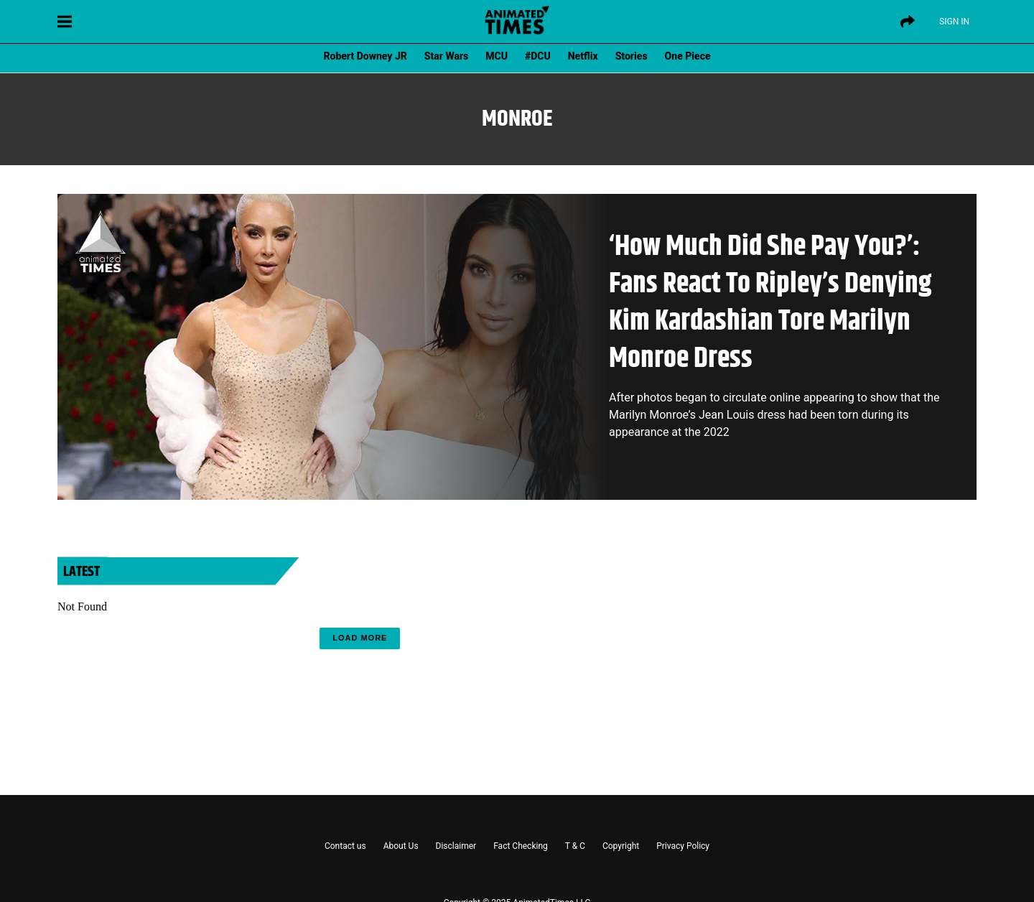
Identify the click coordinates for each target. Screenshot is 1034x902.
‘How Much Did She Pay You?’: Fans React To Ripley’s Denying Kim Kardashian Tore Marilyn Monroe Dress (770, 303)
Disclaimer (456, 846)
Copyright (620, 846)
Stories (631, 56)
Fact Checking (520, 846)
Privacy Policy (682, 846)
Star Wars (446, 56)
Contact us (345, 846)
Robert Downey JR (364, 56)
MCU (496, 56)
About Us (401, 846)
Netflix (583, 56)
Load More (359, 637)
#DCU (538, 56)
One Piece (688, 56)
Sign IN (954, 22)
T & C (575, 846)
